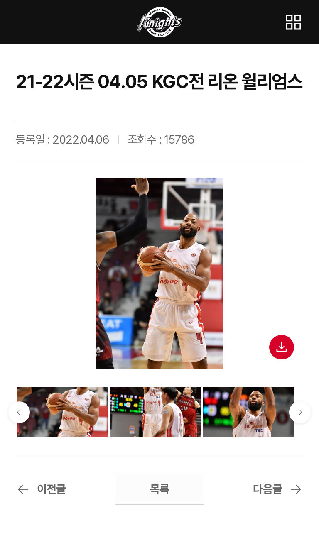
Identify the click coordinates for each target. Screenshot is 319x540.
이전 (18, 412)
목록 (159, 489)
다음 (299, 412)
